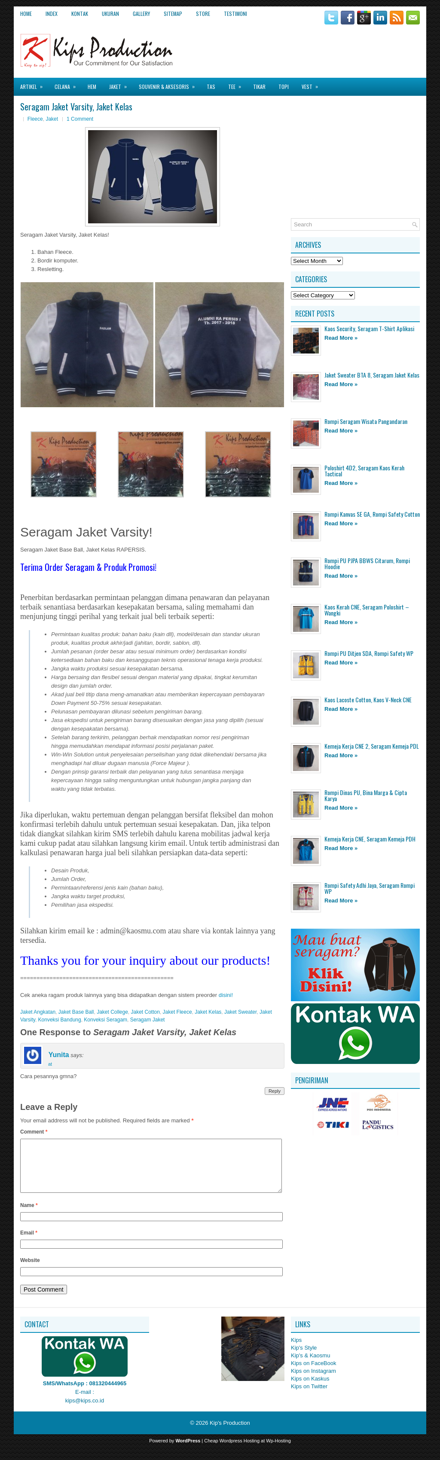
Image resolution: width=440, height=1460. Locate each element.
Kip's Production (230, 1433)
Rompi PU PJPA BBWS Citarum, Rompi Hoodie (367, 563)
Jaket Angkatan (37, 1012)
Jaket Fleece (177, 1012)
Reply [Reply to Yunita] (275, 1091)
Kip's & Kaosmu (310, 1365)
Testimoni (235, 13)
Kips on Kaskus (310, 1389)
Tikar (259, 86)
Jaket (120, 84)
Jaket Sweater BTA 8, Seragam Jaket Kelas (371, 374)
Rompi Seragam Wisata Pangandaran (365, 421)
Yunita (59, 1055)
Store (203, 13)
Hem (92, 86)
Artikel (34, 84)
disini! (226, 995)
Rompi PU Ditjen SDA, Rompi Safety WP (368, 653)
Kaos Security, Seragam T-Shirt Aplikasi (369, 328)
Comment (33, 1132)
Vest (313, 84)
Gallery (141, 13)
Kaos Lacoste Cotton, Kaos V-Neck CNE (368, 699)
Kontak (79, 13)
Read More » (341, 338)
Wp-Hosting (278, 1451)
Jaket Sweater (240, 1012)
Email (28, 1243)
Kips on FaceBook (313, 1373)
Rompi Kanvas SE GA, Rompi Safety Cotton (372, 513)
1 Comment (80, 119)
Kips (296, 1350)
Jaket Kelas (208, 1012)
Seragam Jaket (147, 1020)
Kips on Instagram (313, 1381)
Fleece (35, 119)
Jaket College (112, 1012)
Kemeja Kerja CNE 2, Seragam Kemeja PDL (371, 745)
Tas (211, 86)
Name (29, 1216)
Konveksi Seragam (105, 1020)
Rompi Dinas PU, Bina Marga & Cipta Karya (365, 795)
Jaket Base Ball (76, 1012)
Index (52, 13)
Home (26, 13)
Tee (237, 84)
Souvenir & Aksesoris (169, 84)
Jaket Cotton (145, 1012)
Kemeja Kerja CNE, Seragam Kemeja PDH (370, 838)
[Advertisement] (319, 47)
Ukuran (110, 13)
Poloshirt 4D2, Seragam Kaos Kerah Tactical (364, 470)
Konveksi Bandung (59, 1020)
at (50, 1064)
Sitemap (173, 13)
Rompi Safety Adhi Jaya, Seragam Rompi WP (369, 888)
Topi (283, 86)
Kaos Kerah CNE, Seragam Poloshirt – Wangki (366, 609)
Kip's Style (304, 1358)
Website (30, 1271)
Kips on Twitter (309, 1396)
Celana (68, 84)
